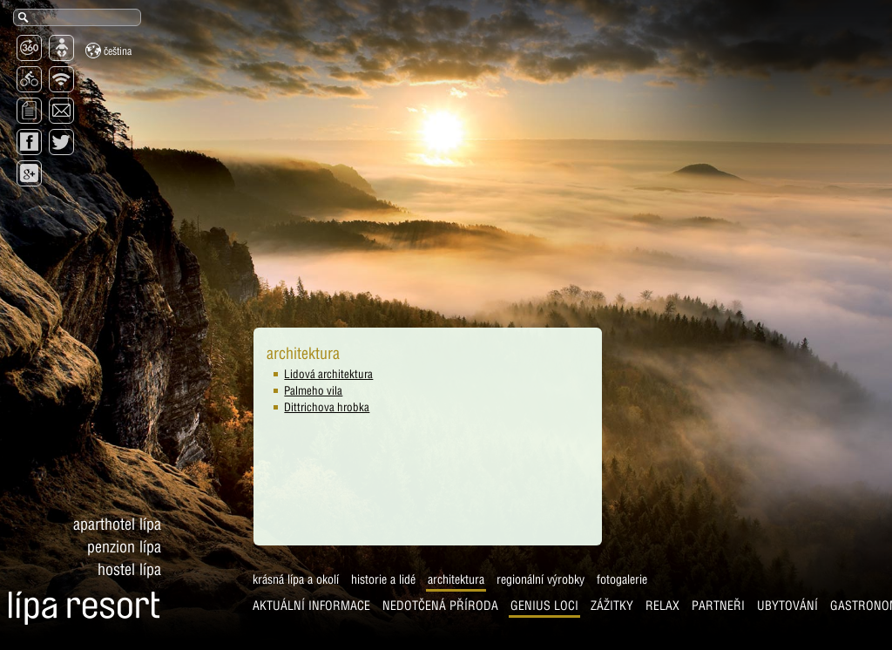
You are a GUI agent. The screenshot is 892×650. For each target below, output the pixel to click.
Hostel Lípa (129, 504)
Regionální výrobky (294, 584)
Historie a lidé (137, 584)
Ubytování (540, 610)
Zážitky (365, 610)
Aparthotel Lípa (117, 459)
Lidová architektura (259, 374)
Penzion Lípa (124, 481)
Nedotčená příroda (194, 610)
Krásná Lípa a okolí (49, 584)
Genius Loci (298, 610)
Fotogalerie (375, 584)
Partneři (471, 610)
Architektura (209, 584)
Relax (416, 610)
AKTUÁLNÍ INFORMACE (65, 610)
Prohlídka (705, 610)
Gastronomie (623, 610)
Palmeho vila (244, 390)
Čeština (108, 50)
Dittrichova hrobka (258, 407)
